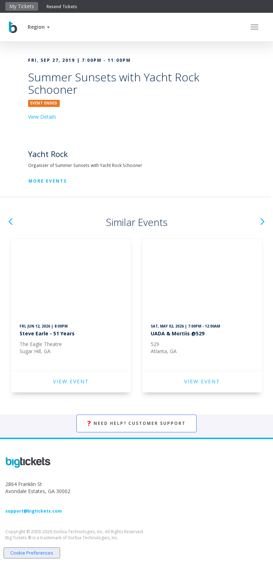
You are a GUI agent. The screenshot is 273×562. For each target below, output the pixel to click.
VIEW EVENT (71, 381)
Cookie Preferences (31, 553)
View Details (42, 116)
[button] (39, 26)
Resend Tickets (62, 7)
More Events (47, 181)
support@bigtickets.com (33, 511)
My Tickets (21, 6)
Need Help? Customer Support (136, 423)
